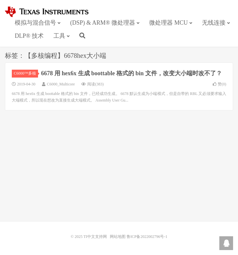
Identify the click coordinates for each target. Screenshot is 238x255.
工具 (59, 36)
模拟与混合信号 (35, 22)
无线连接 (214, 22)
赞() (219, 84)
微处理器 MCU (168, 22)
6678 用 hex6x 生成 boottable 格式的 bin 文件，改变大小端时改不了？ (131, 73)
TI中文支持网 (49, 12)
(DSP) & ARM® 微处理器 (102, 22)
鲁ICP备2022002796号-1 (147, 236)
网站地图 (118, 236)
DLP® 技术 (29, 36)
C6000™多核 (26, 73)
